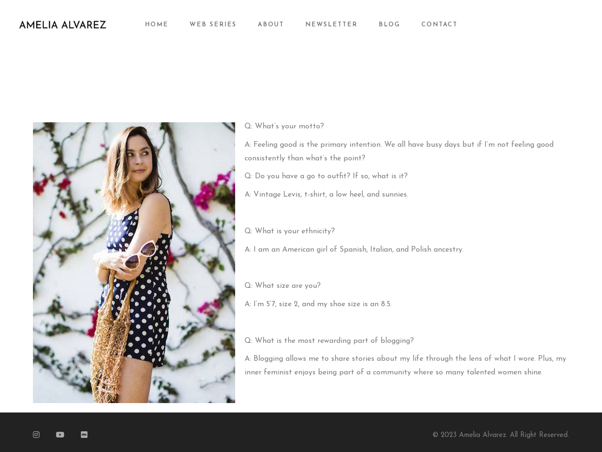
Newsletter (331, 25)
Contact (439, 25)
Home (156, 25)
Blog (389, 25)
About (271, 25)
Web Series (213, 25)
